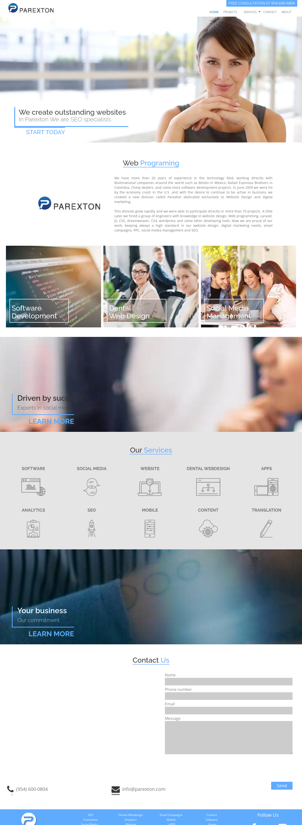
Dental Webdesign (131, 815)
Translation (90, 820)
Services (250, 12)
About (286, 12)
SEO (90, 815)
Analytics (131, 820)
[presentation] (256, 769)
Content (211, 815)
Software (212, 820)
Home (214, 12)
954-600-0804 (283, 3)
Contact (270, 12)
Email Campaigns (171, 815)
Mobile (171, 820)
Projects (230, 12)
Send (282, 785)
